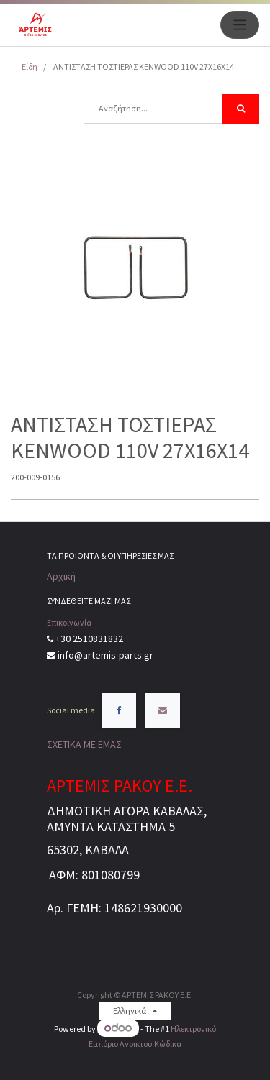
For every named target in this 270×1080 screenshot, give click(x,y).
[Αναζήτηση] (240, 109)
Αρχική (61, 575)
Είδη (29, 66)
